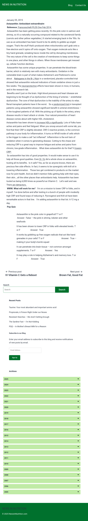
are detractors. (19, 185)
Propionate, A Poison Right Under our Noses (28, 312)
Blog (70, 5)
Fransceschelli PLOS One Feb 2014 (34, 27)
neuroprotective (29, 86)
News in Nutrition (14, 4)
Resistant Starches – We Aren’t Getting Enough (29, 317)
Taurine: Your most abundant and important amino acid (32, 307)
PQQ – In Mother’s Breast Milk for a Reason (27, 326)
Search (6, 285)
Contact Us (80, 5)
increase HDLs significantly (49, 122)
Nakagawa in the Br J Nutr (26, 78)
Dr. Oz (42, 159)
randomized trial (61, 104)
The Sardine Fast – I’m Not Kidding (24, 322)
